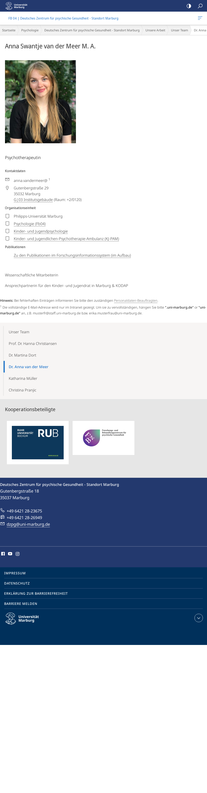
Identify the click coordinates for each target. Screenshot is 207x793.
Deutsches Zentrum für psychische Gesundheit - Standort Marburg (92, 30)
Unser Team (179, 30)
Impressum (15, 573)
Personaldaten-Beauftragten (135, 300)
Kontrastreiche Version (187, 6)
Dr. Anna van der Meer (28, 366)
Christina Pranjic (22, 389)
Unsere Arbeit (155, 30)
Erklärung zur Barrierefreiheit (36, 593)
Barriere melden (20, 603)
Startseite (8, 30)
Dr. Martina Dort (22, 355)
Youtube (9, 554)
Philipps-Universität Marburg (25, 622)
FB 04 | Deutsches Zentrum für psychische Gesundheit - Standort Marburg (200, 19)
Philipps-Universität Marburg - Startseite (17, 5)
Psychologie (29, 30)
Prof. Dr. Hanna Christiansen (33, 343)
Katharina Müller (23, 378)
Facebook (2, 554)
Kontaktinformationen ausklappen (198, 618)
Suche (199, 6)
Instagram (17, 554)
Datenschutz (17, 583)
